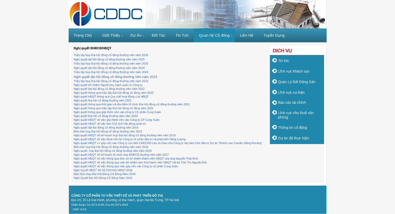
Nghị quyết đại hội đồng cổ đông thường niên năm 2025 (109, 59)
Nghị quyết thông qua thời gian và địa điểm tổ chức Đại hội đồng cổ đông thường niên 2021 (132, 104)
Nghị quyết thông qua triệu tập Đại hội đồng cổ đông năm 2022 (114, 92)
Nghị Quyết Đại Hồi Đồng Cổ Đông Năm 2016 (103, 177)
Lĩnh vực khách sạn (294, 71)
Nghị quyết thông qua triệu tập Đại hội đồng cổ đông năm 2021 (114, 108)
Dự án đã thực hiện (293, 138)
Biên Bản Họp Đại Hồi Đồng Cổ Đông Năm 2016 (105, 174)
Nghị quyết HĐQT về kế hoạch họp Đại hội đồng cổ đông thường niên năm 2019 (125, 135)
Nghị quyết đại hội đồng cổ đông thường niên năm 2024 (109, 67)
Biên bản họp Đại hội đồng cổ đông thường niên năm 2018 (111, 146)
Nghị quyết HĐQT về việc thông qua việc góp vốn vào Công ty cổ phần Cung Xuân (126, 166)
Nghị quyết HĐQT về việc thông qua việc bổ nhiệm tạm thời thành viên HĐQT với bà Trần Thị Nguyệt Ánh (140, 162)
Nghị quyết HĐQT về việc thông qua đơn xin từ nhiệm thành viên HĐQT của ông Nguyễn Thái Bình (136, 158)
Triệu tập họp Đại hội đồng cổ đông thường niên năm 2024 (111, 72)
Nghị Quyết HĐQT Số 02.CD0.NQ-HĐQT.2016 (103, 170)
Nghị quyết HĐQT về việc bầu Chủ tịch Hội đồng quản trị (110, 123)
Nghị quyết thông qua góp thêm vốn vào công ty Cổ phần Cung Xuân (117, 112)
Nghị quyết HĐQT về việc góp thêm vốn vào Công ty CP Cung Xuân (117, 119)
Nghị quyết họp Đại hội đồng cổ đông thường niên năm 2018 (113, 150)
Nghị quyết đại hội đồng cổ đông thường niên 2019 (106, 127)
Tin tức (283, 61)
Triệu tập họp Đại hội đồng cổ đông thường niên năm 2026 (111, 55)
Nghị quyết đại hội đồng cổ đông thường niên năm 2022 (109, 88)
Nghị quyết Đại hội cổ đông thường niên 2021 (103, 100)
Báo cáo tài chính (292, 102)
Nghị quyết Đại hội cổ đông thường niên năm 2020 (106, 115)
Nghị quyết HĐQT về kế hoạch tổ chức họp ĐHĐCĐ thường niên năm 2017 (121, 154)
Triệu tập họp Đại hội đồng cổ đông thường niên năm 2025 (111, 63)
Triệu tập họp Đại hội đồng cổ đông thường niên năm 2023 (111, 81)
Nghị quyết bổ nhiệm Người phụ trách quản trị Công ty (108, 84)
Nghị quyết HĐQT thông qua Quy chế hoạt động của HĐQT (112, 96)
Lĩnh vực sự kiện (291, 92)
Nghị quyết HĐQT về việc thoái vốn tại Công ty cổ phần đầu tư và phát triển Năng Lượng (130, 139)
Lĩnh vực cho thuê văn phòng (296, 115)
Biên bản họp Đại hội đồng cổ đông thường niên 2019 (108, 131)
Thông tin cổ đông (292, 127)
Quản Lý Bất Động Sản (297, 82)
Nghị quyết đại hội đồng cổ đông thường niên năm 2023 (115, 77)
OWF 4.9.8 (79, 209)
